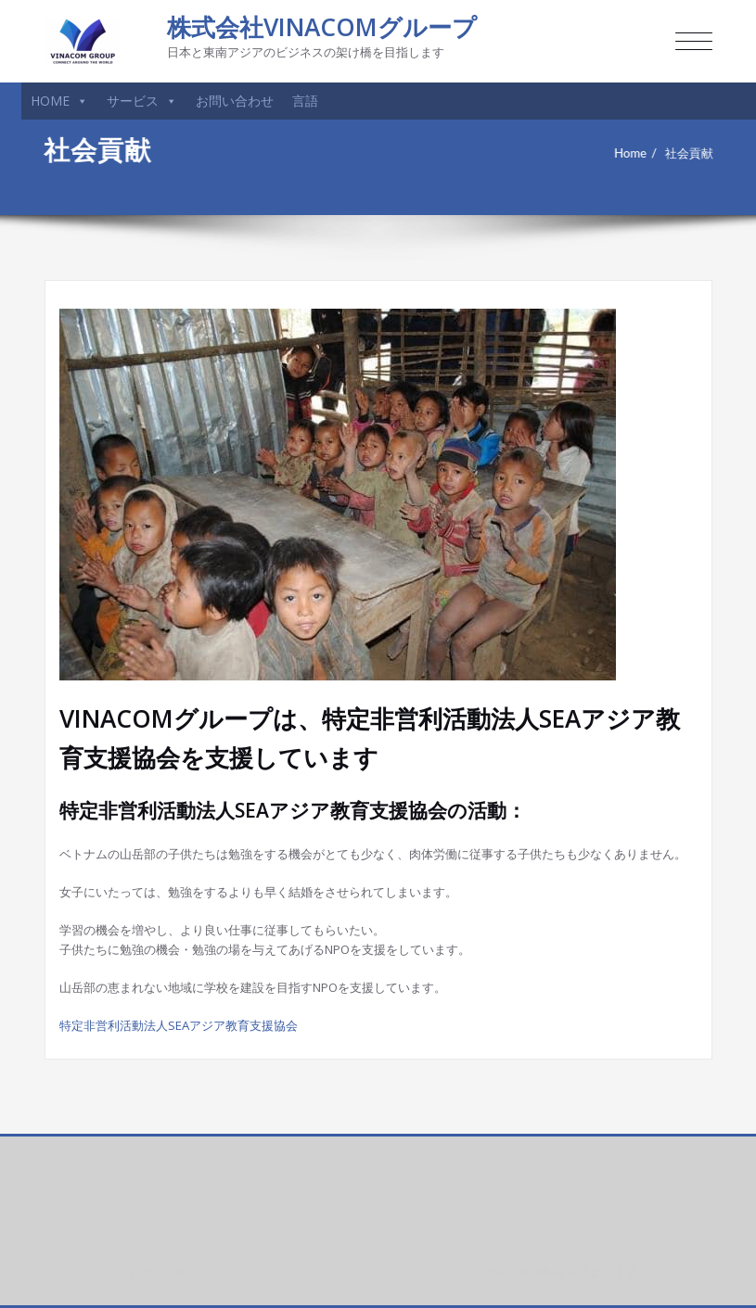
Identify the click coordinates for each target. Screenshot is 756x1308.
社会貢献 (697, 153)
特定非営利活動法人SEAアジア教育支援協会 (178, 1025)
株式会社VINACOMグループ (322, 27)
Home (637, 153)
